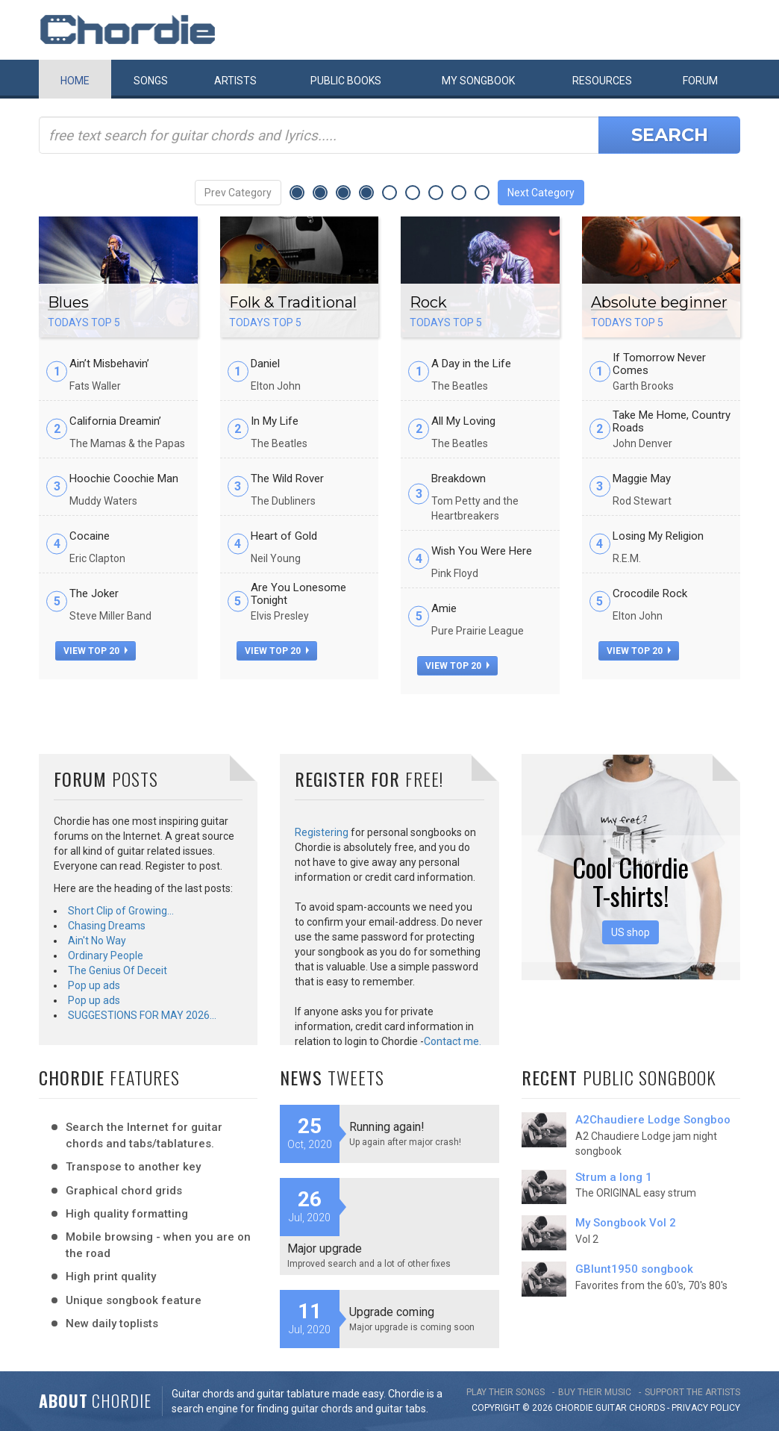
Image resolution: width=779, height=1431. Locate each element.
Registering (321, 832)
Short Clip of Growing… (121, 911)
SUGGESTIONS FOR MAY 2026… (142, 1015)
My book (478, 81)
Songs (151, 81)
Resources (602, 81)
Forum (700, 81)
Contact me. (452, 1041)
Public (345, 81)
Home (75, 81)
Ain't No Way (97, 941)
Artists (235, 81)
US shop (630, 932)
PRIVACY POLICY (706, 1408)
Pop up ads (94, 985)
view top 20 (95, 651)
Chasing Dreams (107, 926)
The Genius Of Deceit (117, 970)
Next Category (541, 193)
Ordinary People (105, 955)
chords (647, 1408)
